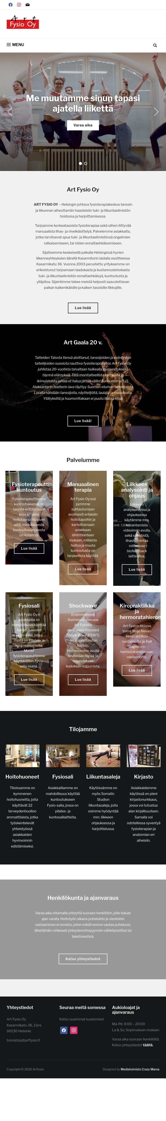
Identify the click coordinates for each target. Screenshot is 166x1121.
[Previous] (10, 111)
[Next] (155, 111)
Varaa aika (83, 125)
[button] (15, 44)
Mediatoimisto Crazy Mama (140, 1069)
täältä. (148, 1045)
